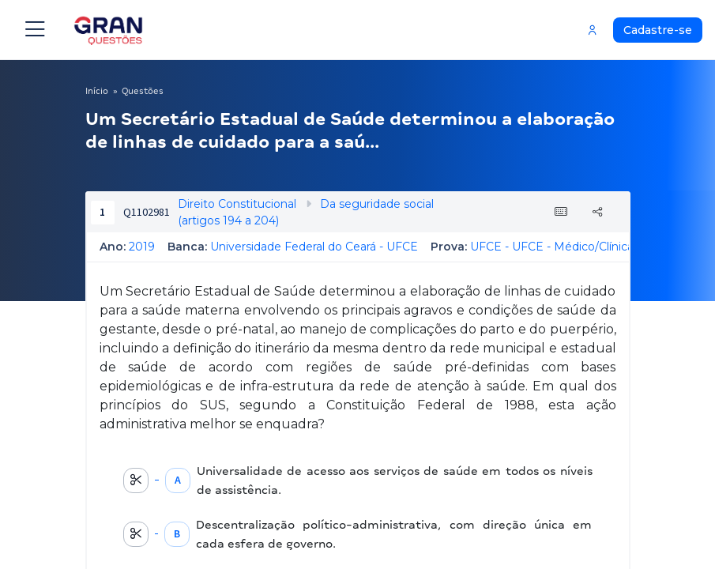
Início (96, 91)
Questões (143, 91)
